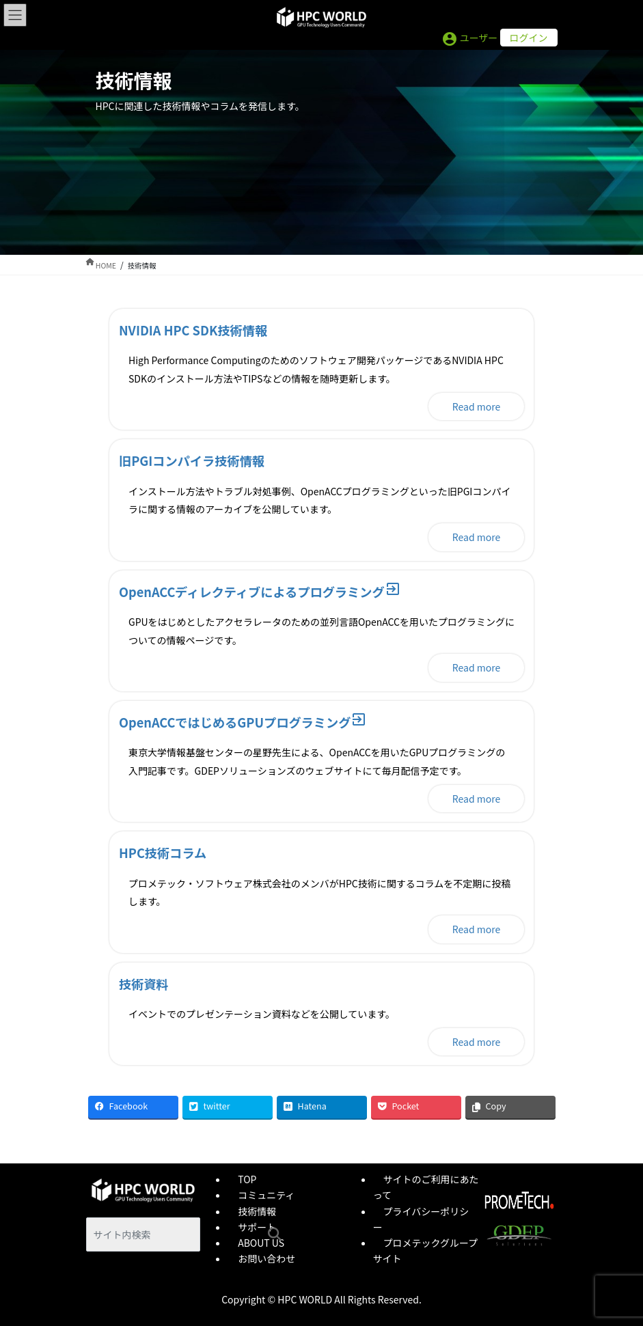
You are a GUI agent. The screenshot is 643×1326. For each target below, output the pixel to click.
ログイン (529, 37)
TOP (247, 1179)
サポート (257, 1227)
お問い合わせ (266, 1258)
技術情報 (257, 1211)
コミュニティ (266, 1195)
